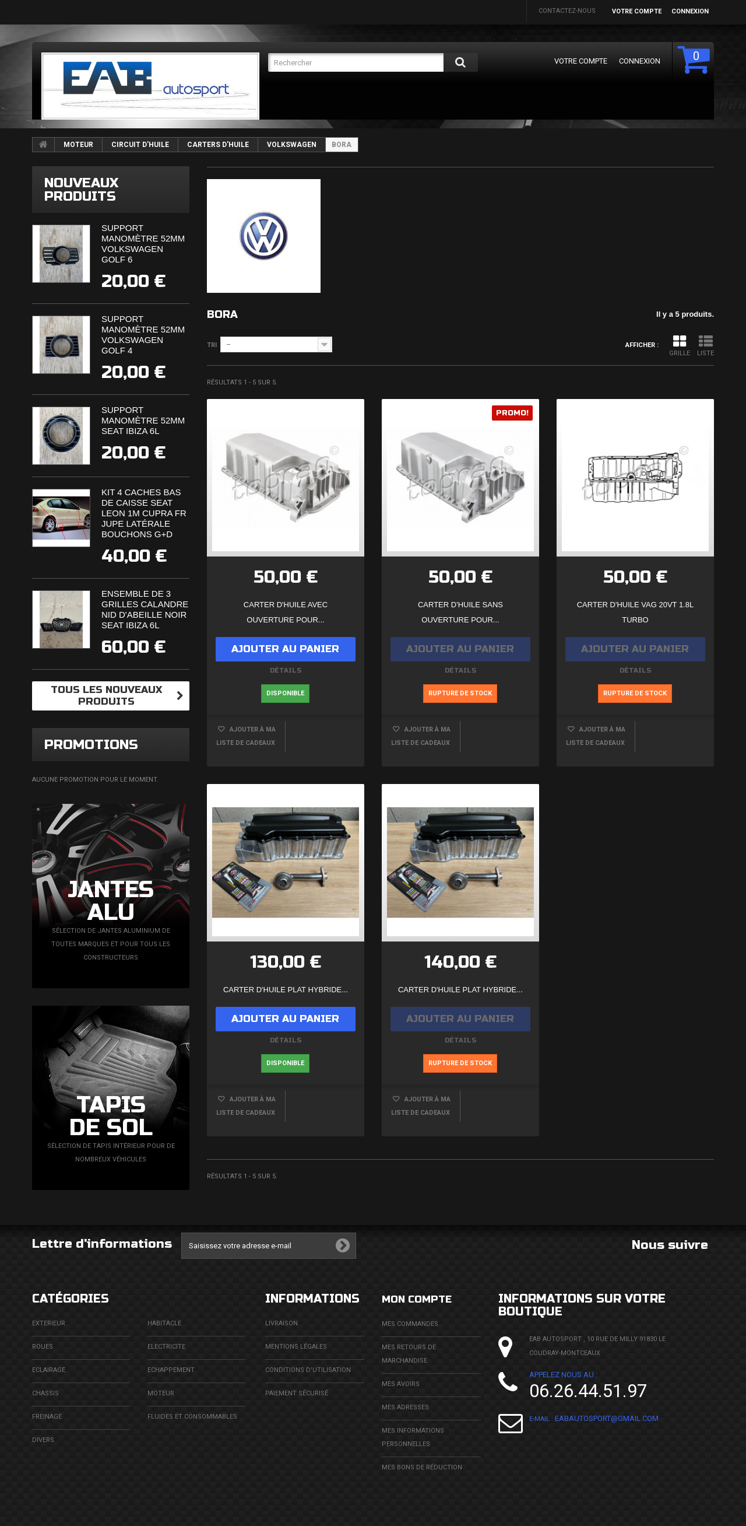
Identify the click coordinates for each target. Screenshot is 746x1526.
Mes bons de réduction (422, 1467)
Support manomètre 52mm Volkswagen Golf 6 (143, 243)
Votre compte (636, 11)
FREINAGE (47, 1416)
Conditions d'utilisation (308, 1370)
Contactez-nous (567, 11)
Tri (212, 345)
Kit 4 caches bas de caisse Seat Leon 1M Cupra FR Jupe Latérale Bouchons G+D (143, 513)
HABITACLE (164, 1323)
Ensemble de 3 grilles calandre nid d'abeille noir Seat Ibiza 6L (144, 609)
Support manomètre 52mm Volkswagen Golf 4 (143, 334)
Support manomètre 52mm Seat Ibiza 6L (143, 420)
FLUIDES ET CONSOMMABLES (192, 1416)
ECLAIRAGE (48, 1370)
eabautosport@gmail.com (607, 1418)
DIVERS (43, 1440)
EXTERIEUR (48, 1323)
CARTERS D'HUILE (218, 145)
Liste (705, 345)
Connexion (690, 11)
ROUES (42, 1346)
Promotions (91, 744)
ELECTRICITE (166, 1346)
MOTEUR (78, 145)
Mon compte (422, 1299)
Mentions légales (296, 1346)
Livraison (281, 1323)
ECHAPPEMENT (171, 1370)
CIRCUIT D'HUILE (140, 145)
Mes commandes (410, 1323)
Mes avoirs (401, 1383)
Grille (679, 345)
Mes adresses (405, 1406)
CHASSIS (45, 1393)
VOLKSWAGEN (291, 145)
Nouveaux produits (81, 189)
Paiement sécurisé (296, 1393)
